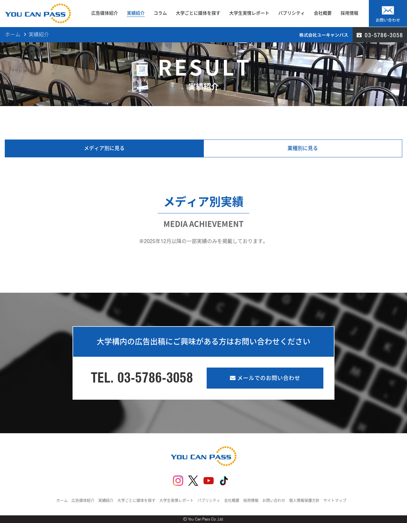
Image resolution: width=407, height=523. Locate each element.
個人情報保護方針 (304, 500)
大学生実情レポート (249, 13)
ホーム (12, 35)
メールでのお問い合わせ (265, 378)
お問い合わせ (273, 500)
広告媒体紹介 (104, 13)
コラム (160, 13)
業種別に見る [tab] (302, 148)
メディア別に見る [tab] (104, 148)
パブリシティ (291, 13)
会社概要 (323, 13)
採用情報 (349, 13)
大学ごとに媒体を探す (198, 13)
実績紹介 (136, 13)
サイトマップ (334, 500)
